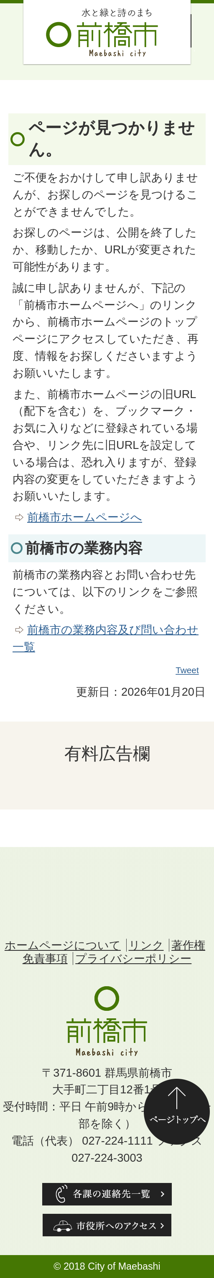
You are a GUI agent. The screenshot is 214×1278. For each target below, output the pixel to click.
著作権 (188, 945)
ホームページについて (63, 945)
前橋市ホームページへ (84, 517)
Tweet (187, 670)
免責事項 (45, 958)
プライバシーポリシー (133, 958)
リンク (146, 945)
